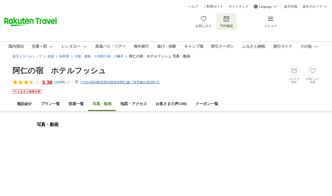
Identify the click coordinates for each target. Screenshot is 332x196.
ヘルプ (193, 6)
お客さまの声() (171, 104)
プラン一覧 (50, 104)
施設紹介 (24, 104)
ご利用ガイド (213, 6)
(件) (62, 82)
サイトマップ (238, 6)
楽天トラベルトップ (27, 56)
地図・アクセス (133, 104)
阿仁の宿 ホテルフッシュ (59, 70)
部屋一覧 (76, 104)
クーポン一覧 (206, 104)
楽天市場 (290, 6)
